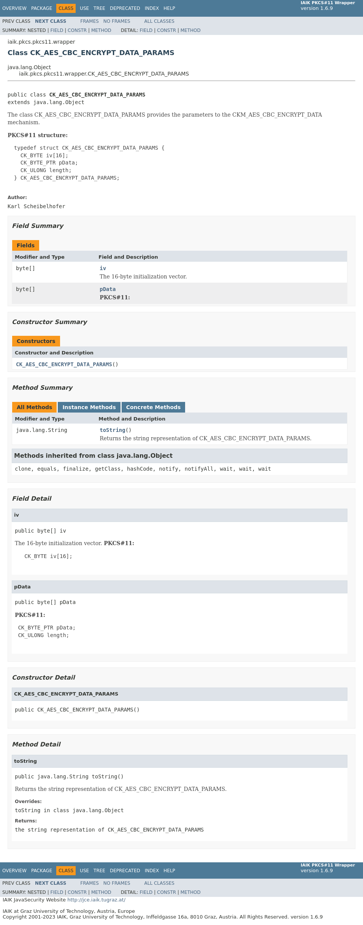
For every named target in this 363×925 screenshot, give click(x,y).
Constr (77, 30)
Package (41, 8)
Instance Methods (89, 407)
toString (112, 430)
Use (84, 8)
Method (101, 30)
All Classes (159, 21)
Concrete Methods (153, 407)
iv (103, 268)
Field (56, 30)
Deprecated (125, 8)
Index (152, 8)
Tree (99, 8)
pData (108, 289)
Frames (89, 21)
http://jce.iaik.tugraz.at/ (96, 900)
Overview (14, 8)
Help (169, 8)
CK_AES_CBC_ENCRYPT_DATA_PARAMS (64, 364)
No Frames (116, 21)
